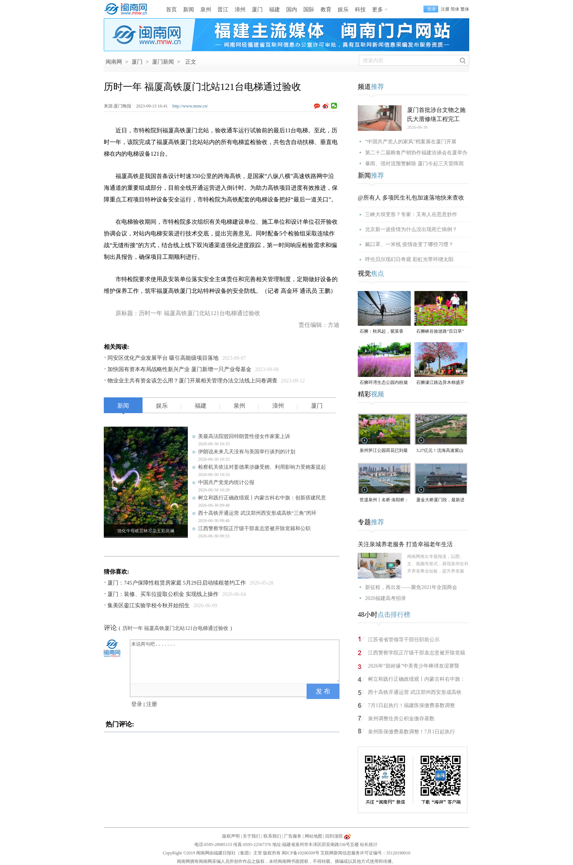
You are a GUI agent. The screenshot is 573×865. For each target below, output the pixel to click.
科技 (360, 9)
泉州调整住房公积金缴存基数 (401, 718)
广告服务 (292, 836)
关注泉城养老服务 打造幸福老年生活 (405, 544)
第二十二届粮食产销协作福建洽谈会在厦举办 (416, 152)
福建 (274, 9)
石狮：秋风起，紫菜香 (381, 331)
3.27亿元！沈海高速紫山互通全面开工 (439, 451)
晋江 (222, 9)
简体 (455, 9)
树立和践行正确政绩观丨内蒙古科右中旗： (416, 679)
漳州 (240, 9)
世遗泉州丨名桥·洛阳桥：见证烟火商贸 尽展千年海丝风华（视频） (384, 500)
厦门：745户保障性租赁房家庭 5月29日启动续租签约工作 (176, 583)
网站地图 (313, 836)
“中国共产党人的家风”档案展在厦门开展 (410, 141)
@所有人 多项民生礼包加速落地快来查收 (411, 197)
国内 (291, 9)
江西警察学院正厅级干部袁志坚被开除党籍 (416, 653)
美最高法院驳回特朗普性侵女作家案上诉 (244, 436)
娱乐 (343, 9)
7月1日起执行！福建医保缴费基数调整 (411, 705)
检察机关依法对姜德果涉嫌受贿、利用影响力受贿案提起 (262, 467)
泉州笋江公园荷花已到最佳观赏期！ (384, 451)
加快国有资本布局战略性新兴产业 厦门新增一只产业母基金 (179, 369)
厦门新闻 (163, 62)
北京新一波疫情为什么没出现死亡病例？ (411, 229)
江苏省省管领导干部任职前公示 (404, 639)
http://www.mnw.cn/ (190, 106)
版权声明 (231, 836)
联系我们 (272, 836)
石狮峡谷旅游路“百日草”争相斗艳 (440, 332)
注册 (445, 9)
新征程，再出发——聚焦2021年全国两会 (411, 587)
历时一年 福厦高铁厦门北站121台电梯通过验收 (175, 628)
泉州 (205, 9)
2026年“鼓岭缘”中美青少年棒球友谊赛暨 (413, 666)
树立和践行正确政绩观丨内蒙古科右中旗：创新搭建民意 (262, 498)
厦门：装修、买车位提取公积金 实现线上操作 (163, 594)
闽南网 (114, 62)
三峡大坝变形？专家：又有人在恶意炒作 (411, 214)
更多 (377, 9)
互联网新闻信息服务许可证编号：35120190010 (365, 852)
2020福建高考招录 (385, 598)
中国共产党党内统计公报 (226, 482)
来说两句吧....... (235, 661)
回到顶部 (334, 836)
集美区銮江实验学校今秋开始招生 (148, 605)
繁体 (464, 9)
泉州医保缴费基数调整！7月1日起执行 (411, 731)
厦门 (257, 9)
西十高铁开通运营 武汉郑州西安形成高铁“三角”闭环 (257, 513)
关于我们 (251, 836)
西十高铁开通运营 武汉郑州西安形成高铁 (415, 692)
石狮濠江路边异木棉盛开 (440, 382)
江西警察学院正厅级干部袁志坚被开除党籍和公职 (254, 528)
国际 (308, 9)
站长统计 (368, 844)
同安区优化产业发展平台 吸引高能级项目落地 (163, 358)
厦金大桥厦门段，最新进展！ (440, 500)
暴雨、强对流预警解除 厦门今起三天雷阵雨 (414, 163)
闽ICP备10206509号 (300, 852)
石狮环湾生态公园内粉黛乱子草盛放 (384, 383)
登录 (136, 704)
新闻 (188, 9)
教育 (325, 9)
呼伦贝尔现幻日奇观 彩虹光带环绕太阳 (409, 259)
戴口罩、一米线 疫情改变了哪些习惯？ (409, 244)
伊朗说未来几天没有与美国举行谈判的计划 (246, 451)
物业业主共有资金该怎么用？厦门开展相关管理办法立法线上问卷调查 (192, 381)
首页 (171, 9)
